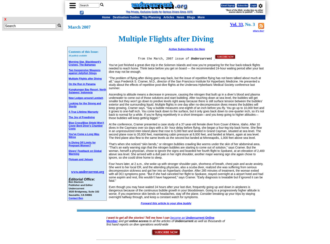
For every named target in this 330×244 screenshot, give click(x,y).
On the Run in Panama (82, 84)
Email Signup (227, 5)
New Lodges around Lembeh (86, 98)
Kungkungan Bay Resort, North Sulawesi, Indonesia (87, 91)
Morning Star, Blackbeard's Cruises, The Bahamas (85, 63)
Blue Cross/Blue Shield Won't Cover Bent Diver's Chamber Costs (86, 125)
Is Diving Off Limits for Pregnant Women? (82, 144)
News (181, 17)
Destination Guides (126, 17)
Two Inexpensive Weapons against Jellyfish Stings (85, 72)
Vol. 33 (236, 24)
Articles (168, 17)
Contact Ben (76, 198)
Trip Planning (151, 17)
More (201, 17)
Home (106, 17)
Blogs (191, 17)
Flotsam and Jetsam (81, 159)
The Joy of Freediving (82, 117)
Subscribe (242, 5)
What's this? (258, 31)
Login (253, 5)
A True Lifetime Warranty (83, 111)
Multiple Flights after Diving (85, 78)
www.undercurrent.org (87, 172)
